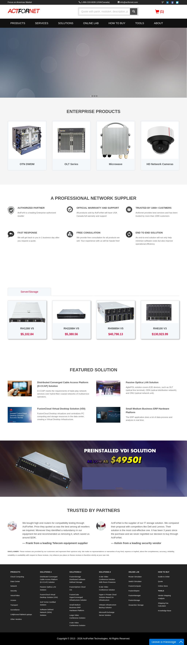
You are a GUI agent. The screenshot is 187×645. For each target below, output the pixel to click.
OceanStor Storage (136, 605)
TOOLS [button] (139, 23)
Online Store (163, 586)
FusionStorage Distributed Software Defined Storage (77, 579)
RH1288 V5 (27, 328)
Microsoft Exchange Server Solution (106, 613)
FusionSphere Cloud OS (77, 588)
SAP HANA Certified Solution (48, 603)
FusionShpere (134, 591)
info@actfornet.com (129, 2)
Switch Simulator (135, 581)
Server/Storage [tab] (29, 291)
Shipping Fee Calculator (163, 604)
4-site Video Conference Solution (77, 624)
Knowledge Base (164, 611)
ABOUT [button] (158, 23)
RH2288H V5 (71, 328)
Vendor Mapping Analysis (164, 596)
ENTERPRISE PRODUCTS (94, 111)
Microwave (115, 164)
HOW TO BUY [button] (116, 23)
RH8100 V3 (160, 328)
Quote (160, 581)
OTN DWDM (27, 164)
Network (13, 586)
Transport (14, 605)
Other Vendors (16, 619)
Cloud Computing (17, 577)
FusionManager (135, 595)
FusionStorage (134, 600)
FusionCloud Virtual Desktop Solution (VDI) (61, 408)
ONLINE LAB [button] (91, 23)
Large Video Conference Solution (77, 616)
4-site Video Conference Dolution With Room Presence (107, 579)
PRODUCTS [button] (17, 23)
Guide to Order (163, 577)
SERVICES (41, 23)
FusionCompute (135, 586)
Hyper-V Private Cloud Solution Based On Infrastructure (107, 597)
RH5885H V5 (115, 328)
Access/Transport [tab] (116, 291)
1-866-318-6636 (88, 2)
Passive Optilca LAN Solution (142, 382)
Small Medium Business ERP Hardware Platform (76, 607)
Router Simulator (135, 577)
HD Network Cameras (160, 164)
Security (13, 591)
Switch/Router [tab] (72, 291)
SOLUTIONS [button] (65, 23)
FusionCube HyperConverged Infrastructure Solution (78, 597)
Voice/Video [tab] (159, 291)
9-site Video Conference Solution (107, 588)
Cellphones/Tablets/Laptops (21, 614)
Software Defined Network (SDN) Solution (47, 612)
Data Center (15, 581)
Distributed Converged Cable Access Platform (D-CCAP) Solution (49, 579)
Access (13, 600)
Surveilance (15, 610)
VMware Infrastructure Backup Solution (107, 606)
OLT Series (71, 164)
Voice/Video (15, 595)
